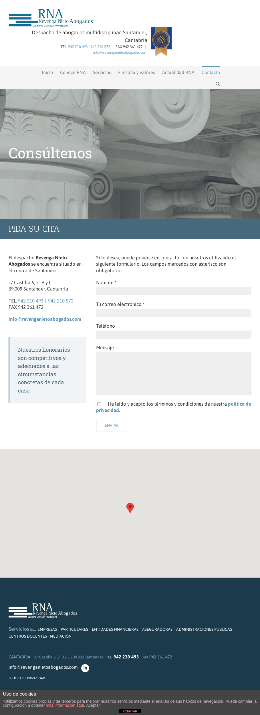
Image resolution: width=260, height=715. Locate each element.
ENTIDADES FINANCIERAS (115, 629)
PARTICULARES (74, 629)
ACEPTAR (130, 711)
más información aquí (65, 705)
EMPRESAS (47, 629)
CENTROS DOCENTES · (29, 636)
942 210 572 (100, 47)
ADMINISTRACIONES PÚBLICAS (204, 629)
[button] (218, 83)
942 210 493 (78, 47)
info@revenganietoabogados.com (120, 52)
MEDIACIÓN (61, 636)
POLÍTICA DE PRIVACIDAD (27, 678)
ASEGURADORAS (157, 629)
